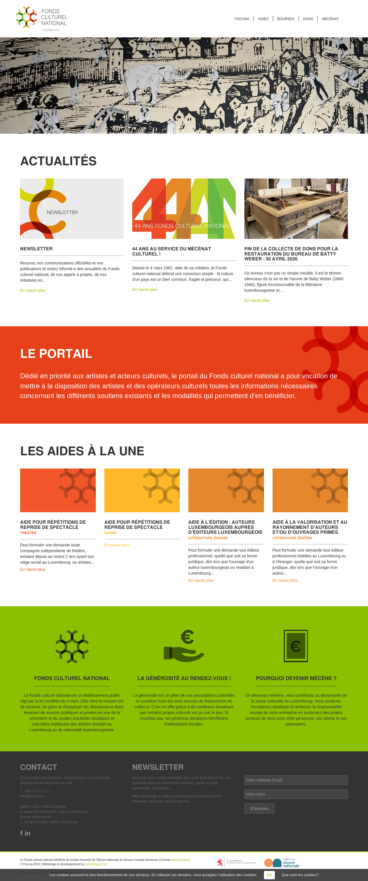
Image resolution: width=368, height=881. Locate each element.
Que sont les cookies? (300, 875)
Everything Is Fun (96, 864)
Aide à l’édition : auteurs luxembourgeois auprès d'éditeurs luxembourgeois (225, 527)
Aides (263, 19)
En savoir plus (32, 290)
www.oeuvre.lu (180, 859)
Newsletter (36, 248)
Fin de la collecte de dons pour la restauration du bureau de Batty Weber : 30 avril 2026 (291, 253)
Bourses (285, 19)
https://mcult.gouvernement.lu (236, 863)
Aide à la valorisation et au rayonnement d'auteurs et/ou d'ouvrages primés (310, 527)
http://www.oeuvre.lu (281, 863)
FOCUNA (242, 19)
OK (269, 875)
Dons (308, 19)
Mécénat (330, 19)
